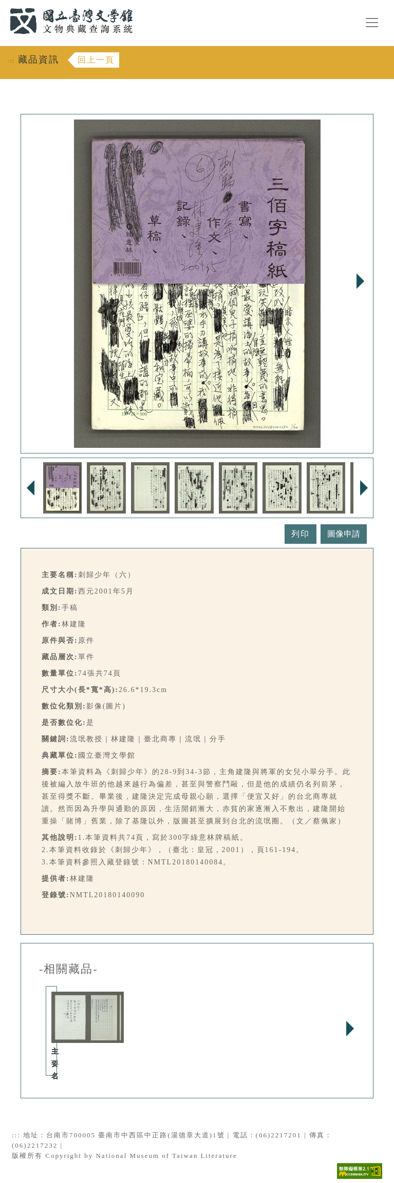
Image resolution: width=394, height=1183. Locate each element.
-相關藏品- (68, 969)
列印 (300, 533)
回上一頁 (96, 59)
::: (3, 6)
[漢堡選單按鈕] (372, 22)
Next (360, 281)
